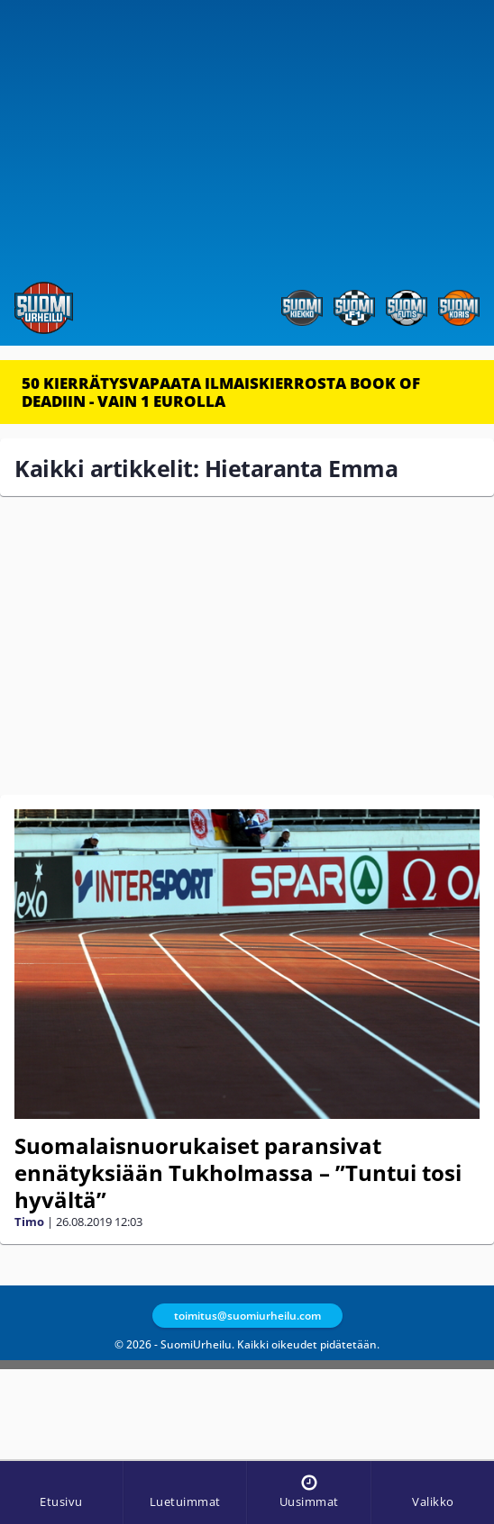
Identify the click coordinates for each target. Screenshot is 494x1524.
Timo (29, 1221)
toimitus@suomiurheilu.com (247, 1315)
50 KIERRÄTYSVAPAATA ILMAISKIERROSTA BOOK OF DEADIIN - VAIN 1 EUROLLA (221, 392)
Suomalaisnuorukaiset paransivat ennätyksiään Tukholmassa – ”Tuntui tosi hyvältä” (238, 1172)
